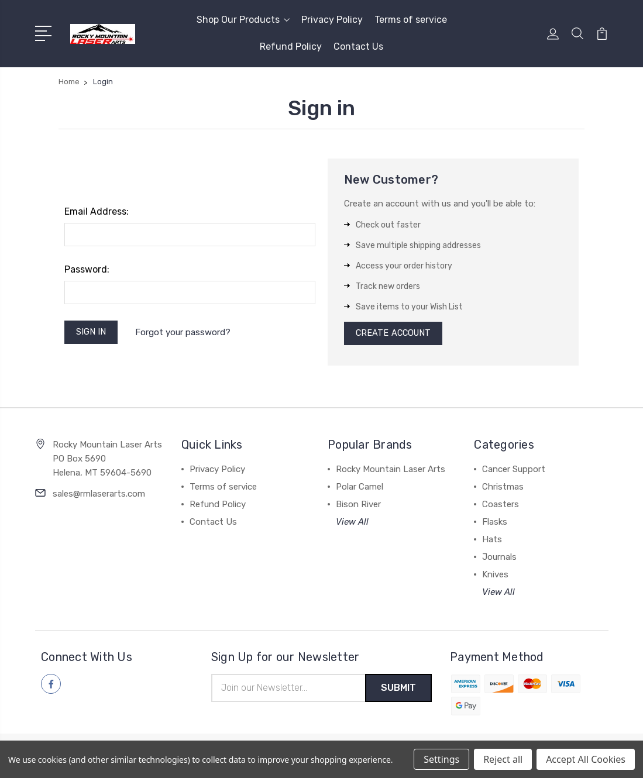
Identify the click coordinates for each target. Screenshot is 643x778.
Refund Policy (291, 46)
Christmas (503, 489)
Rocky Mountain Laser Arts (390, 471)
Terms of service (410, 19)
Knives (495, 577)
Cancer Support (513, 471)
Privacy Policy (332, 19)
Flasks (494, 524)
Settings (441, 759)
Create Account (395, 334)
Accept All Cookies (585, 759)
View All (352, 524)
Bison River (358, 506)
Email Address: (96, 211)
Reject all (502, 759)
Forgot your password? (185, 333)
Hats (492, 541)
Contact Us (358, 46)
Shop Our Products (243, 19)
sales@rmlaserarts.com (99, 496)
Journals (499, 559)
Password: (86, 269)
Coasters (500, 506)
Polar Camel (359, 489)
